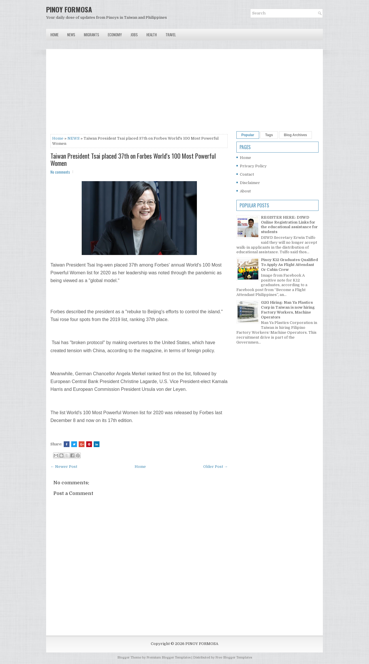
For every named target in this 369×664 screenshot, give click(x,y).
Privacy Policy (253, 166)
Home (54, 34)
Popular (247, 135)
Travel (170, 34)
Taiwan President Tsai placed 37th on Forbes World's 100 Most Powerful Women (133, 159)
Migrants (91, 34)
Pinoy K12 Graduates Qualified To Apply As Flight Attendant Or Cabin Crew (289, 265)
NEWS (73, 138)
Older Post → (215, 466)
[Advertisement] (139, 93)
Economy (115, 34)
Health (151, 34)
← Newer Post (63, 466)
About (245, 191)
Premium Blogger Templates (168, 657)
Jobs (134, 34)
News (71, 34)
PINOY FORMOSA (69, 9)
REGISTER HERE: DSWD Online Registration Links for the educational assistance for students (289, 224)
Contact (247, 174)
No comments (60, 172)
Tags (269, 135)
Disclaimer (250, 183)
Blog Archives (295, 135)
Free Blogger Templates (233, 657)
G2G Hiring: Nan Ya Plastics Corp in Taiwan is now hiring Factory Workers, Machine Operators (288, 309)
